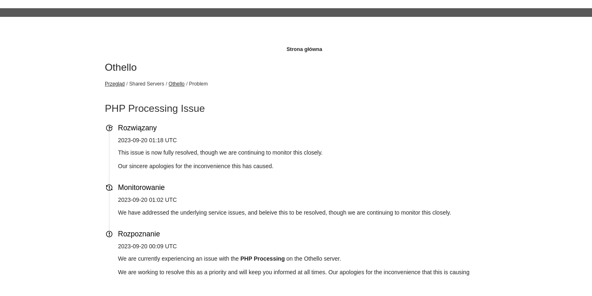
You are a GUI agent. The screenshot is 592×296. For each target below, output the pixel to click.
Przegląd (115, 84)
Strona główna (304, 49)
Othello (121, 67)
